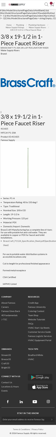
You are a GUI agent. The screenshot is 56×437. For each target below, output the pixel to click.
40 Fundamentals (9, 315)
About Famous (8, 302)
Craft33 (5, 363)
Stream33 (6, 355)
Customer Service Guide (39, 332)
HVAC (31, 359)
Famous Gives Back (10, 311)
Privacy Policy (37, 429)
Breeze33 (6, 359)
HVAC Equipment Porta (39, 340)
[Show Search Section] (46, 4)
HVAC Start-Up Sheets (39, 327)
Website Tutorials (36, 319)
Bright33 (5, 367)
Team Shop (33, 315)
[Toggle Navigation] (3, 4)
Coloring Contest (36, 311)
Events (4, 390)
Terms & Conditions (21, 429)
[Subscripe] (50, 419)
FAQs (30, 323)
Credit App (33, 302)
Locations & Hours (10, 386)
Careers (5, 307)
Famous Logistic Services (40, 336)
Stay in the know (28, 413)
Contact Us (6, 382)
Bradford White (35, 355)
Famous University (37, 307)
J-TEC (4, 319)
